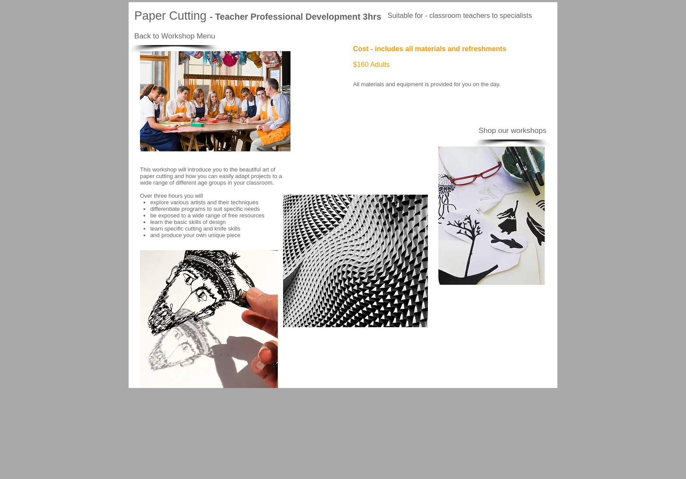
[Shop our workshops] (512, 131)
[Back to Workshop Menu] (174, 36)
